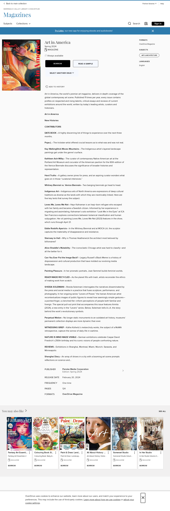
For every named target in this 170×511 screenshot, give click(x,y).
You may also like (14, 411)
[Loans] (146, 24)
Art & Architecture (149, 55)
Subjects (7, 23)
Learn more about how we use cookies (102, 499)
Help (162, 4)
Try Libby (59, 30)
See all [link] (162, 411)
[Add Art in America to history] (55, 87)
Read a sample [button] (85, 64)
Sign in (158, 23)
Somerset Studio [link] (121, 452)
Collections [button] (23, 23)
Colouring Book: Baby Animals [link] (44, 452)
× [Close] (143, 497)
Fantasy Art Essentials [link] (18, 452)
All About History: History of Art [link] (97, 452)
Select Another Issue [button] (62, 73)
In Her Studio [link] (145, 452)
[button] (149, 4)
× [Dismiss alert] (152, 31)
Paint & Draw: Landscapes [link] (70, 452)
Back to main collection (15, 3)
